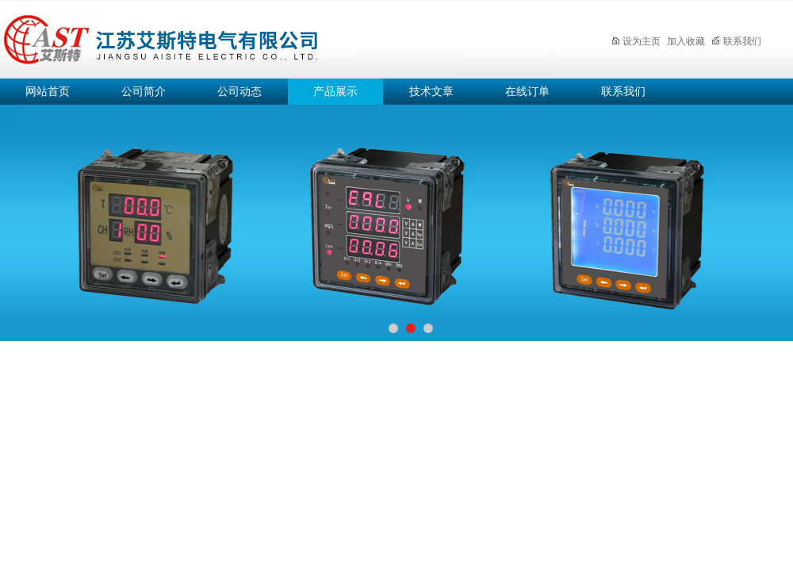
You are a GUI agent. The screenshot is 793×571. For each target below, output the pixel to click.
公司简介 (143, 92)
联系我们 (736, 41)
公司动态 (239, 92)
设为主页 (636, 41)
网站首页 (47, 92)
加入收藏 (686, 41)
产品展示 (335, 92)
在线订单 (527, 92)
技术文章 (431, 92)
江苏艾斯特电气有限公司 (277, 37)
